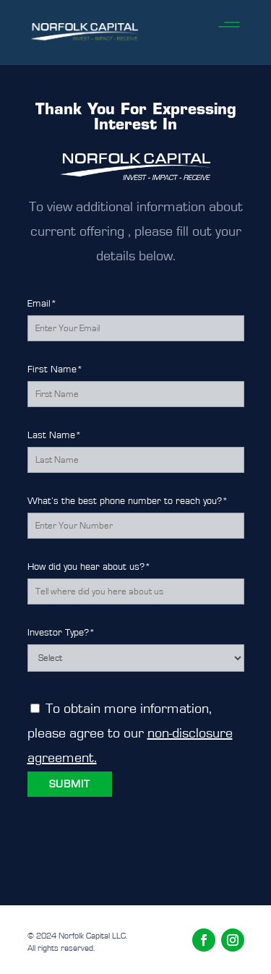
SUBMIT (69, 784)
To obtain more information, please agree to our (130, 733)
